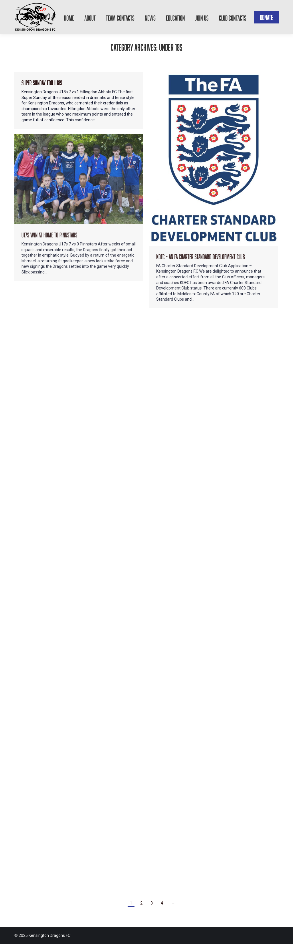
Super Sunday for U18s (41, 82)
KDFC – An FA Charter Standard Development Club (200, 256)
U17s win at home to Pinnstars (49, 234)
